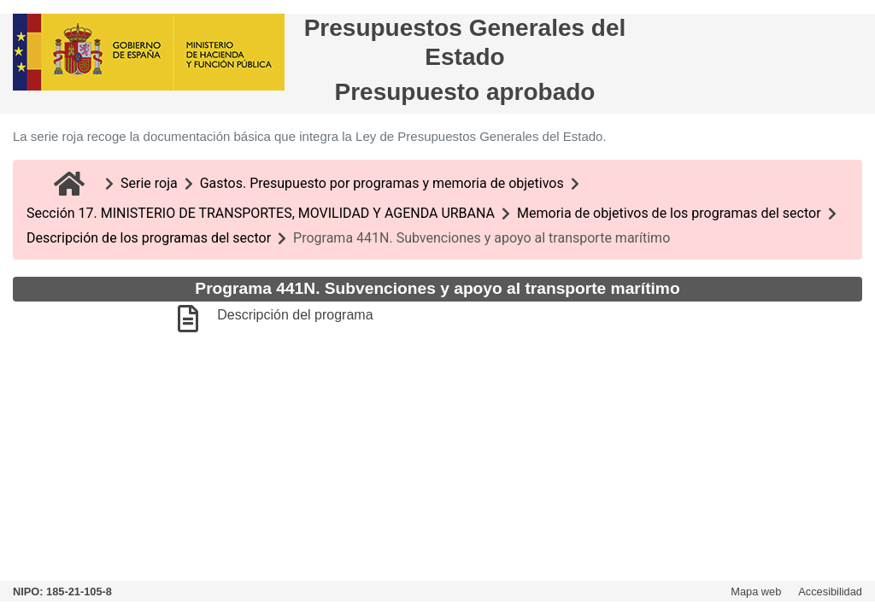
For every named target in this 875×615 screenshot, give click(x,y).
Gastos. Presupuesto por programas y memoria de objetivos (382, 183)
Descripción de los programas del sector (148, 238)
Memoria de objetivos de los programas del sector (669, 213)
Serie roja (149, 183)
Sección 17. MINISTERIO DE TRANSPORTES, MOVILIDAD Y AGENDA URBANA (260, 213)
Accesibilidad (830, 591)
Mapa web (756, 591)
